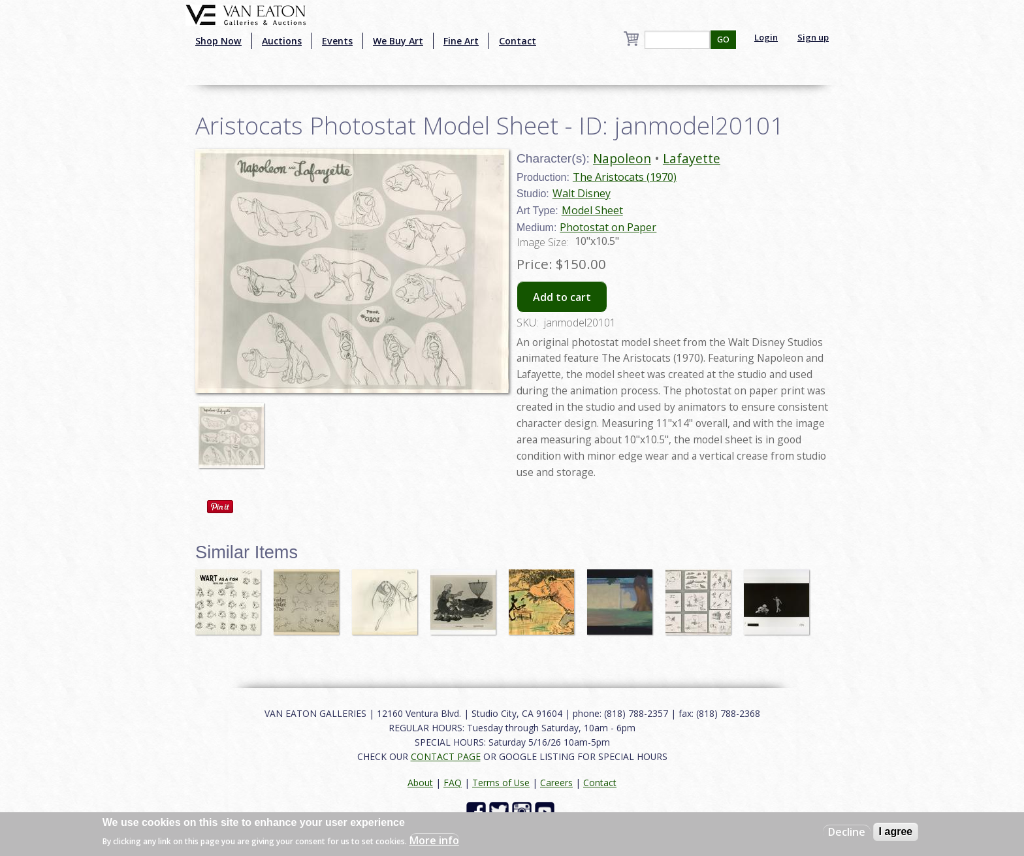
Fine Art (461, 41)
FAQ (452, 782)
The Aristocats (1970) (625, 177)
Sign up (813, 37)
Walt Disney (581, 193)
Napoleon (622, 158)
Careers (556, 782)
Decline (846, 832)
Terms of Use (501, 782)
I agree (896, 831)
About (420, 782)
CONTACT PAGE (446, 756)
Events (337, 41)
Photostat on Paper (608, 227)
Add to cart (562, 297)
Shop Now (218, 41)
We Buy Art (398, 41)
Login (766, 37)
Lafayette (691, 158)
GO (723, 39)
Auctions (282, 41)
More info (434, 840)
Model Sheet (592, 210)
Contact (517, 41)
